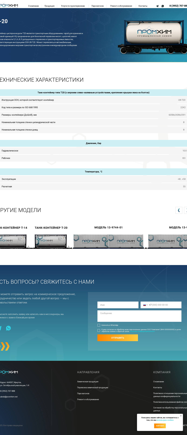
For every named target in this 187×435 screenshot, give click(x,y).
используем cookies (165, 420)
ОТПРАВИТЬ (118, 337)
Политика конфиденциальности (142, 331)
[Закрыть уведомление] (181, 415)
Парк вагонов (98, 6)
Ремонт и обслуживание (121, 6)
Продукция (49, 6)
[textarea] (139, 316)
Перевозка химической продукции (92, 387)
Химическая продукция (87, 382)
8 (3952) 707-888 (7, 391)
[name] (117, 305)
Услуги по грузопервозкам (73, 6)
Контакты (143, 6)
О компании (33, 6)
